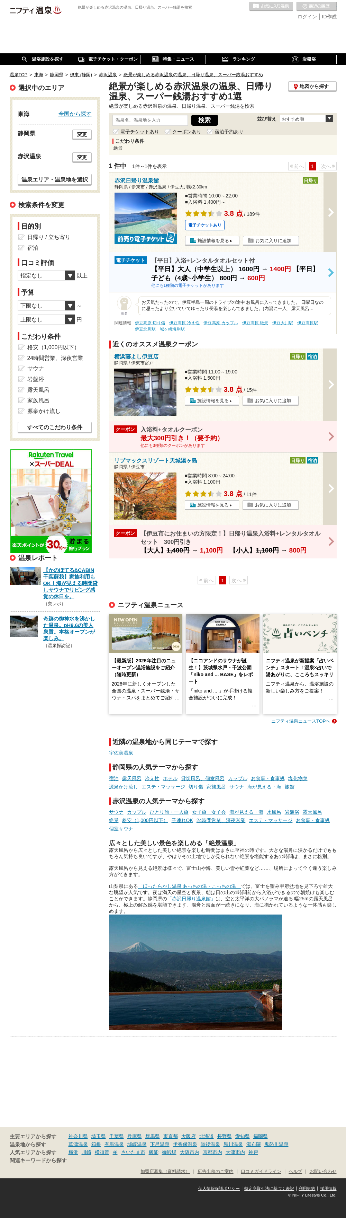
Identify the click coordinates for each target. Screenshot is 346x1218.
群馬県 (152, 1136)
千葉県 (116, 1136)
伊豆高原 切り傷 (150, 322)
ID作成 (329, 16)
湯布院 (253, 1144)
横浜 (73, 1152)
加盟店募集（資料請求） (165, 1171)
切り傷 (196, 786)
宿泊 (114, 778)
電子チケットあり (139, 131)
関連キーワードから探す (38, 1160)
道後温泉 (210, 1144)
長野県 (224, 1136)
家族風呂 (216, 786)
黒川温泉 (233, 1144)
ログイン (307, 16)
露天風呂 (132, 778)
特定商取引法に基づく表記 (269, 1188)
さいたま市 (133, 1152)
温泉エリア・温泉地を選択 (54, 179)
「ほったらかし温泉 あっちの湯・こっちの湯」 (189, 886)
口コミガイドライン (261, 1171)
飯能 (153, 1152)
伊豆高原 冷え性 (184, 322)
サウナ (236, 786)
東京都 (170, 1136)
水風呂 (274, 812)
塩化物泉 (298, 778)
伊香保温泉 (185, 1144)
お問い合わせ (323, 1171)
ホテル (170, 778)
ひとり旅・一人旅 (169, 812)
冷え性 (152, 778)
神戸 (253, 1152)
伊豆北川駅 (145, 329)
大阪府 (188, 1136)
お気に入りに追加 (273, 240)
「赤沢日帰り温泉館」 (191, 898)
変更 (82, 134)
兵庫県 (134, 1136)
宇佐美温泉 (121, 753)
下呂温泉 (160, 1144)
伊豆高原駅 (307, 322)
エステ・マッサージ (163, 786)
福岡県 (260, 1136)
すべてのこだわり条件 (54, 427)
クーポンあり (186, 131)
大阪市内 (189, 1152)
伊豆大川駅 (282, 322)
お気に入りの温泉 (271, 6)
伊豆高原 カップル (220, 322)
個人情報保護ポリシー (219, 1188)
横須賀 (102, 1152)
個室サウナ (121, 828)
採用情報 (328, 1188)
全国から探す (75, 114)
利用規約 (307, 1188)
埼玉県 (98, 1136)
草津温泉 (78, 1144)
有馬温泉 (114, 1144)
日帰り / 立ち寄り (49, 237)
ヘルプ (295, 1171)
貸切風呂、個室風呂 (203, 778)
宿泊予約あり (229, 131)
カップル (237, 778)
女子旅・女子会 (209, 812)
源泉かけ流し (123, 786)
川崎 (86, 1152)
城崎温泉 (137, 1144)
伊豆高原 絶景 (255, 322)
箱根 (96, 1144)
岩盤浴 (292, 812)
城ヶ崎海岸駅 (172, 329)
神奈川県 (78, 1136)
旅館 (289, 786)
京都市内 (212, 1152)
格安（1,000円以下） (145, 820)
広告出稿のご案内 (216, 1171)
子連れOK (182, 820)
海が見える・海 (264, 786)
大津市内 (235, 1152)
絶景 (114, 820)
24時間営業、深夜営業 (221, 820)
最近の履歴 (317, 6)
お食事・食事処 (268, 778)
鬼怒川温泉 (276, 1144)
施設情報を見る (213, 240)
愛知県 (242, 1136)
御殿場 (169, 1152)
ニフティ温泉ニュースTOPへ (300, 721)
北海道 (206, 1136)
